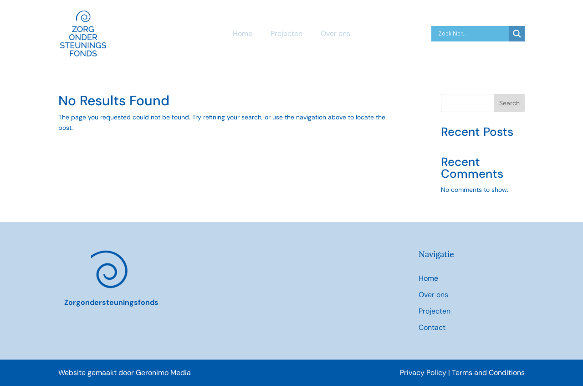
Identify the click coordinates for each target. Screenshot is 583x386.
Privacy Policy (424, 372)
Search (509, 103)
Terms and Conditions (488, 372)
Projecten (286, 33)
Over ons (335, 33)
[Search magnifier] (517, 33)
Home (242, 33)
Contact (432, 327)
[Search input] (472, 33)
